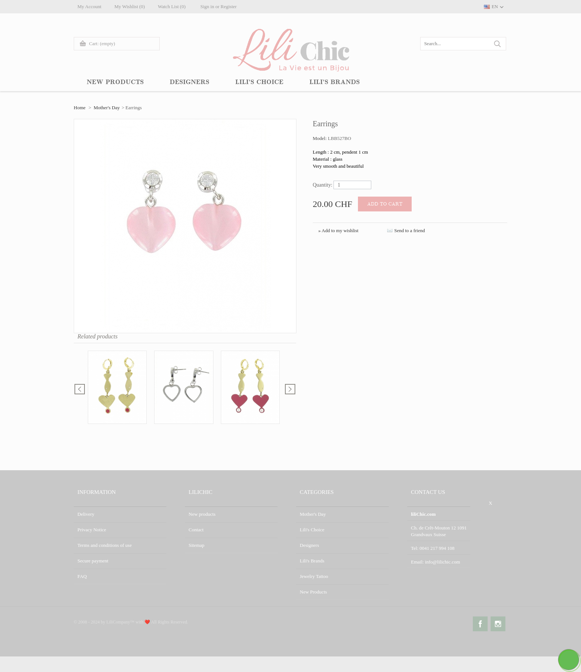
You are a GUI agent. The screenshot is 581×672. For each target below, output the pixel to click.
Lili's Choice (312, 529)
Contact (196, 529)
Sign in (207, 6)
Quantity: (322, 185)
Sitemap (197, 545)
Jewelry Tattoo (314, 576)
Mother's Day (107, 107)
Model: (320, 138)
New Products (313, 592)
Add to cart (384, 204)
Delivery (85, 514)
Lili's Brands (312, 561)
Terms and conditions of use (104, 545)
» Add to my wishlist (338, 230)
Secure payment (92, 561)
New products (202, 514)
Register (228, 6)
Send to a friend (409, 230)
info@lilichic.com (442, 562)
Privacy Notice (91, 529)
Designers (309, 545)
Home (80, 107)
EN (495, 6)
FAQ (82, 576)
